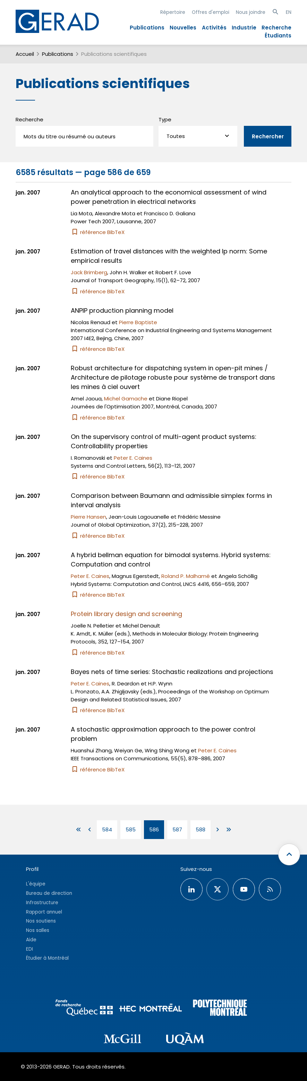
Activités (214, 27)
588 (200, 829)
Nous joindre (250, 12)
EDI (29, 949)
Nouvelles (183, 27)
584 (107, 829)
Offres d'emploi (210, 12)
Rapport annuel (44, 912)
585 (131, 829)
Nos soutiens (41, 921)
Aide (31, 939)
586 (154, 829)
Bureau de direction (49, 893)
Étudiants (278, 35)
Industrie (244, 27)
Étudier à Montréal (47, 958)
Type (165, 119)
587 (177, 829)
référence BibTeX (98, 232)
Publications (147, 27)
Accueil (25, 54)
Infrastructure (42, 902)
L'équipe (35, 884)
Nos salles (37, 930)
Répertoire (172, 12)
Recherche (276, 27)
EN (288, 12)
